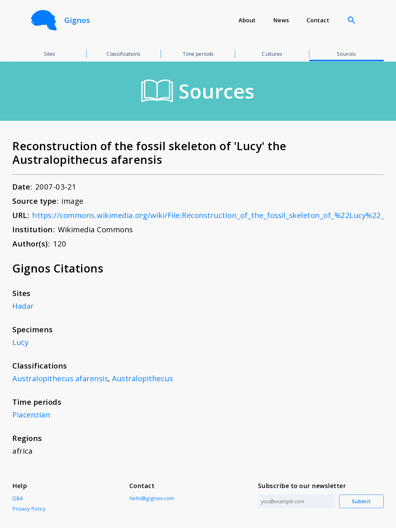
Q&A (17, 498)
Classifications (123, 53)
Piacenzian (31, 414)
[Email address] (296, 501)
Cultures (272, 53)
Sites (49, 53)
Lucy (20, 342)
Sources (346, 53)
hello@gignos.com (151, 498)
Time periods (198, 53)
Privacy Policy (28, 508)
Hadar (23, 306)
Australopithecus (142, 378)
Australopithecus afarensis (60, 378)
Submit (361, 501)
